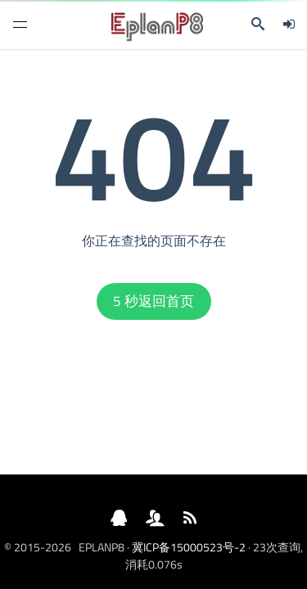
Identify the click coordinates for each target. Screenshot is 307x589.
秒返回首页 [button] (153, 301)
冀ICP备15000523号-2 (189, 546)
